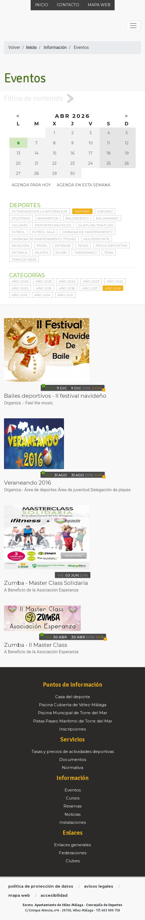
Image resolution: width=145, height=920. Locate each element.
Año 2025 (43, 281)
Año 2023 (91, 281)
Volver (14, 47)
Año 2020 (20, 288)
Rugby (61, 252)
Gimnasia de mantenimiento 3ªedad (44, 239)
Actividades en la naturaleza (39, 211)
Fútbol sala (43, 232)
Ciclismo (20, 225)
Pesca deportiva (111, 245)
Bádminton (48, 218)
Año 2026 (20, 281)
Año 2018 (67, 288)
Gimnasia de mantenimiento (87, 232)
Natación (20, 245)
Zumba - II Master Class (35, 644)
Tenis (108, 252)
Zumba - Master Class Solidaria (46, 582)
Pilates (41, 252)
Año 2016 (113, 288)
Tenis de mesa (24, 259)
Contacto (68, 4)
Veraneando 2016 (27, 482)
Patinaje (63, 245)
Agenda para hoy (31, 185)
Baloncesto (77, 218)
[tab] (72, 98)
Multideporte (96, 239)
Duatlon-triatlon (95, 225)
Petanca (20, 252)
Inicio (41, 4)
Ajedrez (105, 211)
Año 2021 (65, 295)
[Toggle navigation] (133, 25)
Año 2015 (19, 295)
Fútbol (18, 232)
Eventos (81, 47)
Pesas (83, 245)
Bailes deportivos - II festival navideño (55, 395)
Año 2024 (67, 281)
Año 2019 (44, 288)
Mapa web (99, 4)
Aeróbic (82, 211)
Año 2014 (42, 295)
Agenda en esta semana (83, 185)
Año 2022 (115, 281)
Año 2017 (90, 288)
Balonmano (107, 218)
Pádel (42, 245)
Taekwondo (85, 252)
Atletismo (21, 218)
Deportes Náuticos (53, 225)
